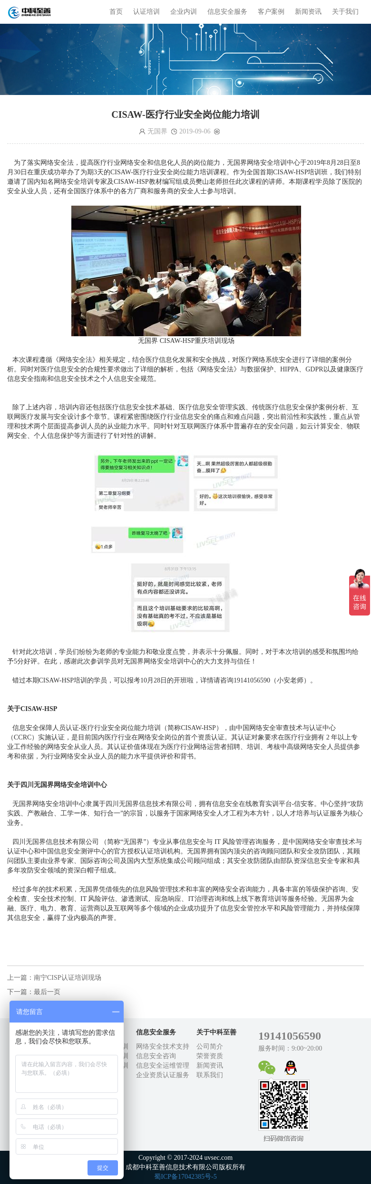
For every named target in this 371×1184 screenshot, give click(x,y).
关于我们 (345, 11)
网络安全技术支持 (162, 1046)
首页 (116, 11)
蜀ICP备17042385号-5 (185, 1176)
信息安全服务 (227, 11)
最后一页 (47, 991)
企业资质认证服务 (162, 1075)
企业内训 (183, 11)
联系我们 (209, 1075)
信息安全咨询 (156, 1056)
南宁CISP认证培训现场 (67, 977)
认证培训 (146, 11)
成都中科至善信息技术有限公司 (31, 11)
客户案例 (271, 11)
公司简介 (209, 1046)
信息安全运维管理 (162, 1065)
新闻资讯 (308, 11)
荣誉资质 (209, 1056)
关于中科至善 (216, 1032)
